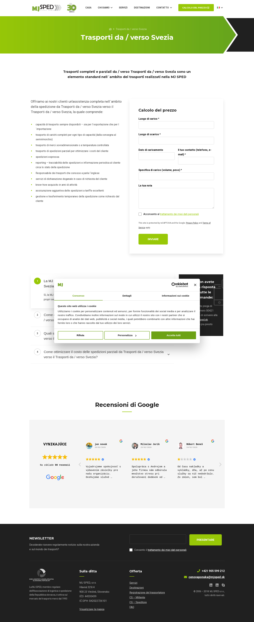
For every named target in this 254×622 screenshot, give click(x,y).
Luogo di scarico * (150, 135)
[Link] (55, 8)
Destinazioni (136, 587)
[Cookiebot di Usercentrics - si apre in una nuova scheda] (174, 284)
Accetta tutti (174, 335)
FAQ (131, 607)
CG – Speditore (138, 602)
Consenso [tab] (78, 295)
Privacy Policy (193, 223)
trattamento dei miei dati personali (180, 214)
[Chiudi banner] (195, 285)
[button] (220, 465)
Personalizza (127, 335)
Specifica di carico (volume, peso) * (161, 170)
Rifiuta (80, 335)
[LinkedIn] (210, 585)
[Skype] (223, 585)
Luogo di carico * (149, 119)
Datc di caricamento (151, 150)
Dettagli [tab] (127, 295)
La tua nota (146, 186)
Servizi (133, 582)
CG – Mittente (137, 597)
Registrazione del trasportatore (147, 592)
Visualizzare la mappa (91, 609)
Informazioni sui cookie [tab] (175, 295)
